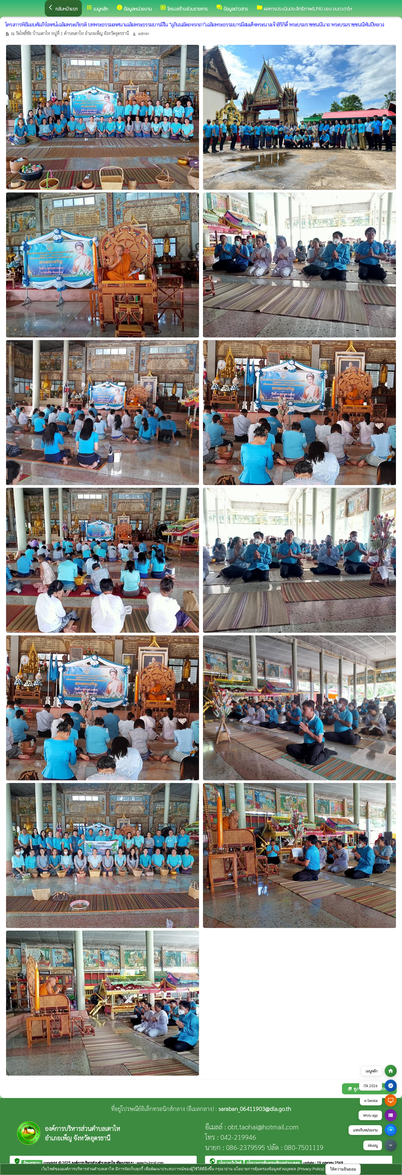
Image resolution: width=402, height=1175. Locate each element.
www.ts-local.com (150, 1162)
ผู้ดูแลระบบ (31, 1162)
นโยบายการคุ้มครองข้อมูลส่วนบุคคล (273, 1162)
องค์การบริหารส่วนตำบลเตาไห (94, 1162)
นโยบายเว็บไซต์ (230, 1162)
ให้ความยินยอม (343, 1169)
